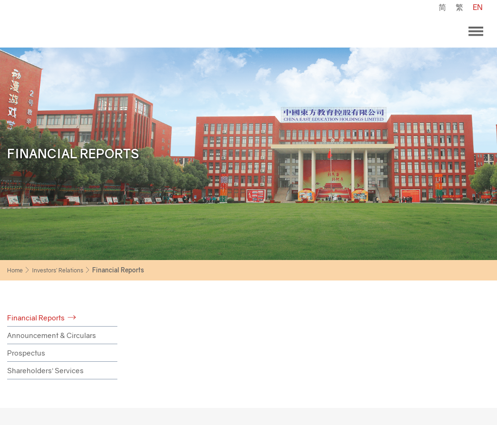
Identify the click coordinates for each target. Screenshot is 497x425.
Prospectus (26, 352)
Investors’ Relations (57, 270)
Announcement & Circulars (51, 335)
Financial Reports (36, 317)
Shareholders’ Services (45, 370)
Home (15, 270)
